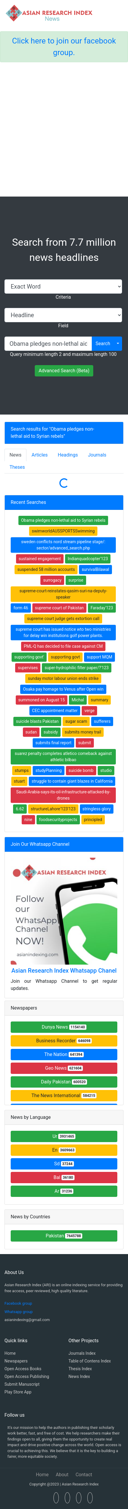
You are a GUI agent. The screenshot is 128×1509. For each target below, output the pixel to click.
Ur (64, 1136)
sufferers (102, 721)
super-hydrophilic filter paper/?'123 (77, 667)
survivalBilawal (95, 569)
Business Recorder (64, 1041)
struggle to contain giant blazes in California (72, 781)
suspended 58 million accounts (46, 569)
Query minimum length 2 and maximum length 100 (63, 354)
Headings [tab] (68, 455)
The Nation (64, 1054)
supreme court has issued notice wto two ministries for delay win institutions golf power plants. (63, 632)
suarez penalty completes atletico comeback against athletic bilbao (63, 756)
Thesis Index (80, 1368)
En (64, 1150)
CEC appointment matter (55, 710)
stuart (19, 781)
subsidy (51, 732)
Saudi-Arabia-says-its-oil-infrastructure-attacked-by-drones (63, 795)
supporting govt (65, 657)
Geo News (64, 1068)
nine (28, 819)
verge (89, 710)
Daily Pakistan (64, 1082)
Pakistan (64, 1236)
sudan (31, 732)
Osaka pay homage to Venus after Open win (63, 689)
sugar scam (76, 721)
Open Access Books (22, 1368)
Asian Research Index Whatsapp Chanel (63, 970)
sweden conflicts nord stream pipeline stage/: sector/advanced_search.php (63, 544)
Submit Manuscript (21, 1384)
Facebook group (18, 1303)
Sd (64, 1164)
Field (63, 325)
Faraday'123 (102, 607)
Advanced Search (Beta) (64, 370)
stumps (22, 770)
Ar (64, 1191)
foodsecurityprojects (58, 819)
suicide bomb (81, 770)
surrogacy (52, 580)
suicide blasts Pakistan (37, 721)
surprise (75, 580)
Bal (64, 1177)
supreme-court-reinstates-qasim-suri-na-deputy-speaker (63, 593)
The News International (64, 1095)
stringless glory (97, 808)
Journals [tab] (97, 455)
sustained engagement (40, 558)
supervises (28, 667)
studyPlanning (48, 770)
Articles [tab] (39, 455)
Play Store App (17, 1392)
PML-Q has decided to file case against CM (63, 646)
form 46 (20, 607)
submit (84, 742)
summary (99, 699)
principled (93, 819)
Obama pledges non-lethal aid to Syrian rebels (63, 520)
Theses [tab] (17, 467)
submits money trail (83, 732)
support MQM (99, 657)
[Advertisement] (64, 129)
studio (106, 770)
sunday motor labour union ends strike (63, 678)
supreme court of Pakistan (59, 607)
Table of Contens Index (90, 1361)
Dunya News (64, 1027)
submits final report (53, 742)
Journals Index (82, 1353)
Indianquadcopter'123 (88, 558)
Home (10, 1353)
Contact (83, 1474)
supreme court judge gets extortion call (63, 618)
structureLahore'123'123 (53, 808)
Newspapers (16, 1361)
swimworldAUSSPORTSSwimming (63, 531)
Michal (78, 699)
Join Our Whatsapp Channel (40, 844)
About (62, 1474)
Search (103, 343)
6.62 (20, 808)
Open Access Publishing (26, 1376)
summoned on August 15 (41, 699)
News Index (79, 1376)
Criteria (63, 297)
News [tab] (15, 455)
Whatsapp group (18, 1311)
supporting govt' (29, 657)
